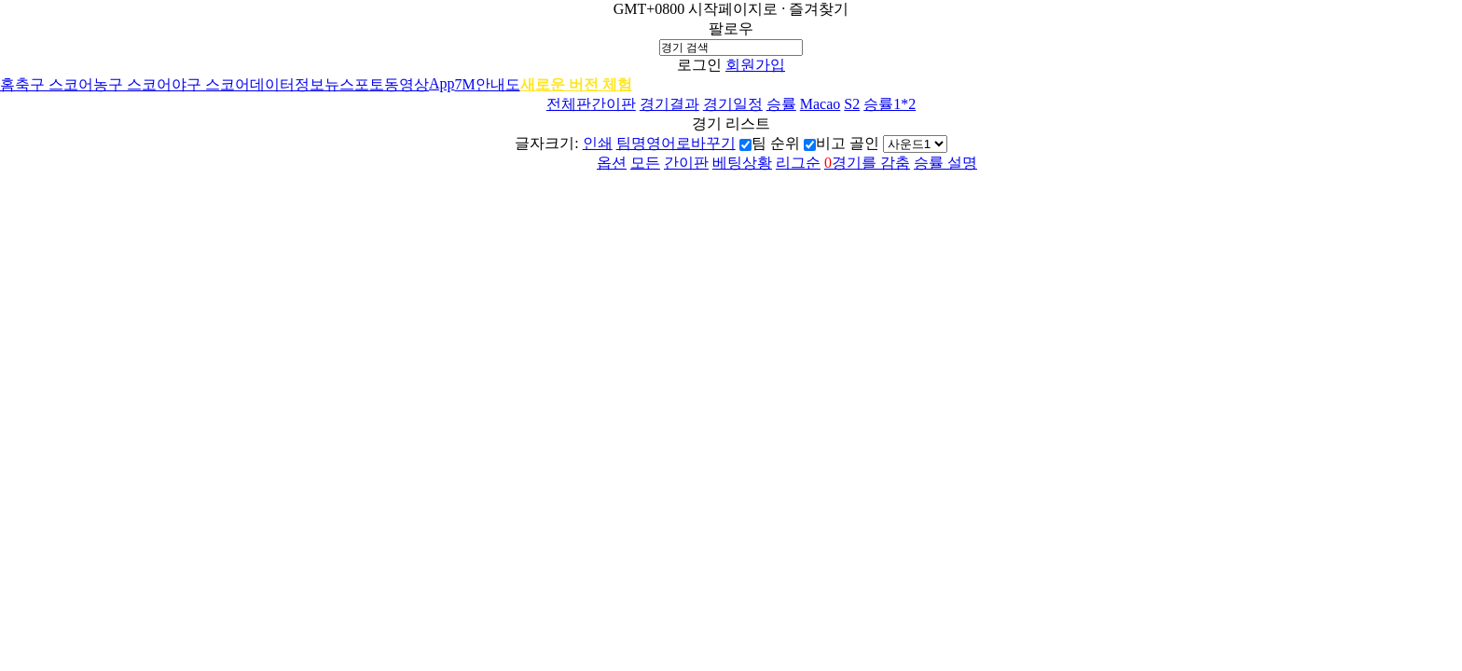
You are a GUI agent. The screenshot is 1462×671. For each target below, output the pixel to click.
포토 (369, 84)
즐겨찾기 (818, 9)
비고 (831, 143)
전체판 (568, 104)
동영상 (406, 84)
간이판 (613, 104)
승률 (781, 104)
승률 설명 (945, 163)
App (442, 83)
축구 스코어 (54, 84)
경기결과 (669, 104)
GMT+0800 (649, 9)
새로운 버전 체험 (576, 84)
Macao (820, 104)
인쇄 (598, 143)
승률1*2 (889, 104)
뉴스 (339, 84)
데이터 (272, 84)
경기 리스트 (731, 123)
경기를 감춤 (867, 163)
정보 (309, 84)
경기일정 (733, 104)
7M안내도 (487, 84)
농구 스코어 (132, 84)
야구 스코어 (211, 84)
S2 (852, 104)
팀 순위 (776, 143)
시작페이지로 (733, 9)
